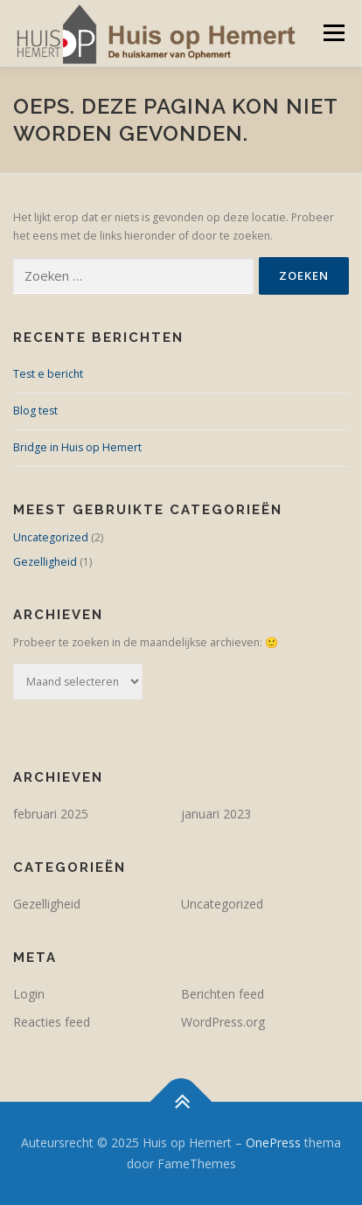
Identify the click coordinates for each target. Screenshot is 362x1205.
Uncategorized (50, 537)
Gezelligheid (45, 561)
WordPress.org (223, 1021)
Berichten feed (222, 994)
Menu (332, 32)
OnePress (273, 1142)
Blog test (35, 410)
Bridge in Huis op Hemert (77, 447)
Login (29, 994)
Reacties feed (51, 1021)
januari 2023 (216, 813)
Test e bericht (48, 373)
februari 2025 (50, 813)
